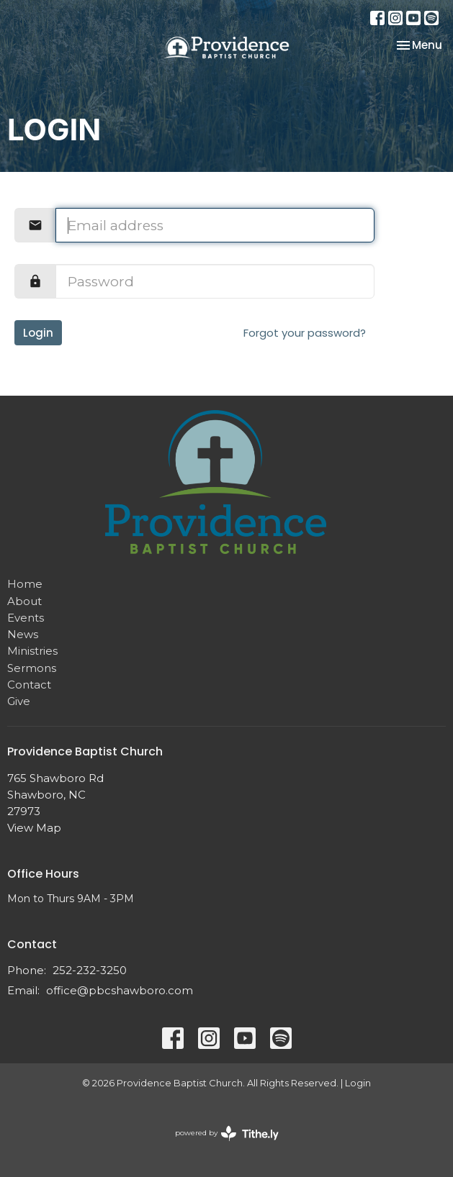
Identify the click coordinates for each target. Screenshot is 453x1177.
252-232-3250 (90, 970)
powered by (227, 1133)
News (22, 634)
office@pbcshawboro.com (119, 990)
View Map (34, 828)
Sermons (31, 668)
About (24, 601)
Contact (29, 684)
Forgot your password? (304, 332)
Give (18, 701)
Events (25, 617)
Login (38, 332)
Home (24, 584)
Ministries (32, 651)
